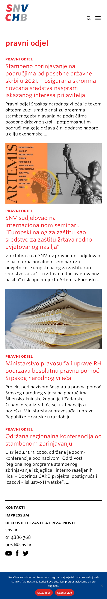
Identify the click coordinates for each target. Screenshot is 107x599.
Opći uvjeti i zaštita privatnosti (40, 522)
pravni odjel (19, 59)
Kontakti (15, 507)
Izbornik (98, 18)
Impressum (17, 515)
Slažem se (44, 592)
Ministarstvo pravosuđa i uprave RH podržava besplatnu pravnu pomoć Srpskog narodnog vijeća (53, 370)
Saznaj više (64, 592)
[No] (101, 585)
